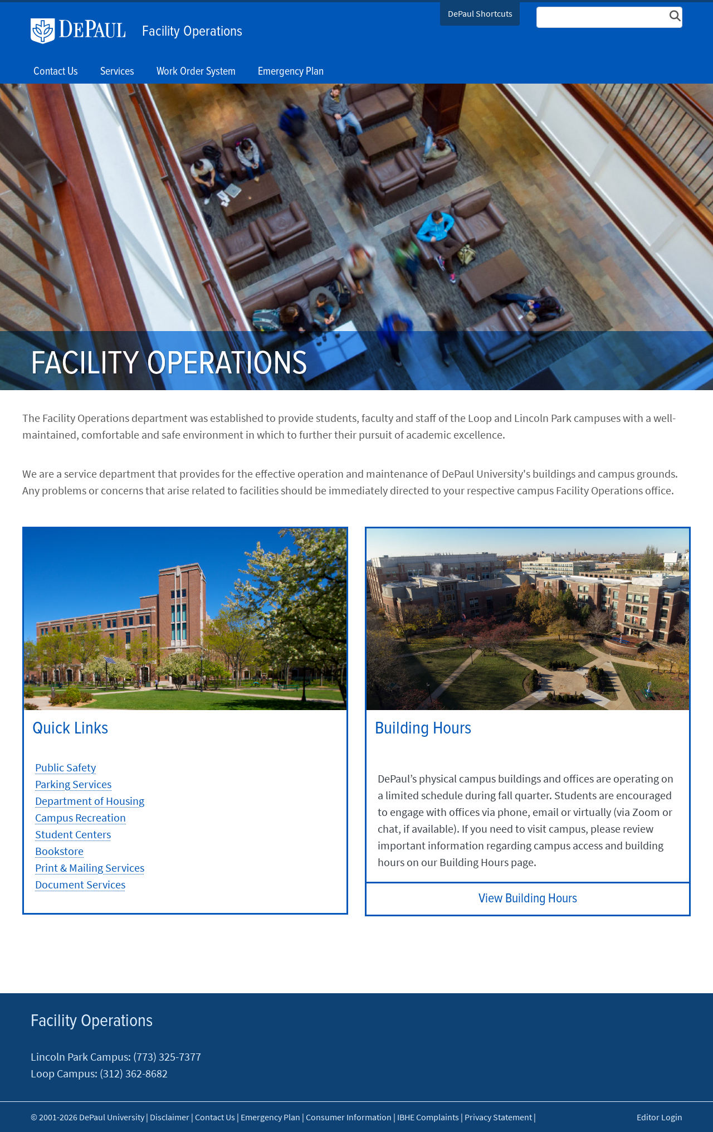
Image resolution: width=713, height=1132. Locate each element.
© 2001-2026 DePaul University (87, 1117)
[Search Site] (609, 17)
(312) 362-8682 (132, 1073)
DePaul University (83, 31)
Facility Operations (192, 31)
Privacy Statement (498, 1117)
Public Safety (65, 767)
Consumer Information (349, 1117)
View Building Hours (527, 898)
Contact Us (55, 72)
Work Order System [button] (196, 72)
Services (117, 72)
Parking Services (73, 784)
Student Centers (73, 834)
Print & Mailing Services (89, 867)
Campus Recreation (80, 817)
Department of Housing (89, 801)
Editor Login (659, 1117)
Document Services (80, 884)
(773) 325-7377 (167, 1056)
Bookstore (59, 851)
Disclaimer (169, 1117)
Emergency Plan (291, 72)
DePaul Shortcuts (480, 13)
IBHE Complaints (428, 1117)
